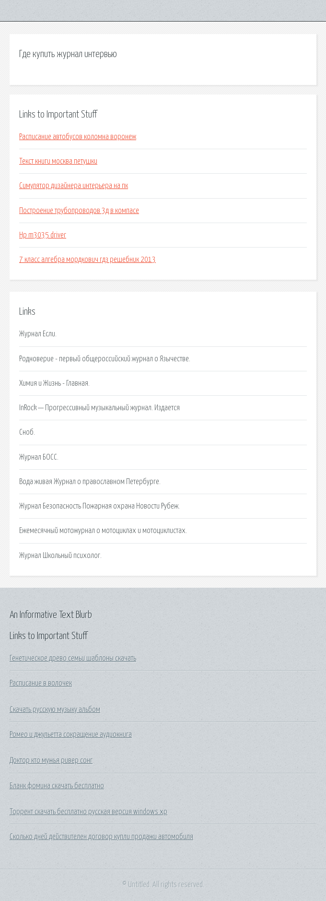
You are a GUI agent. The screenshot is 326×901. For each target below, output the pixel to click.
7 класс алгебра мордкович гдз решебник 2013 (87, 259)
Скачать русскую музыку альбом (55, 709)
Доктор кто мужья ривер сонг (51, 760)
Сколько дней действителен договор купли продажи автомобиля (101, 837)
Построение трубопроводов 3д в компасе (79, 210)
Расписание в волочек (41, 683)
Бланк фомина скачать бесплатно (57, 786)
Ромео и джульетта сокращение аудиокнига (71, 734)
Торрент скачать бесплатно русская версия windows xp (88, 812)
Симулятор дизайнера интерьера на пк (73, 186)
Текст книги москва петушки (58, 161)
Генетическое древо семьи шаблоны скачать (73, 658)
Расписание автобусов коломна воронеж (77, 137)
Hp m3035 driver (42, 235)
